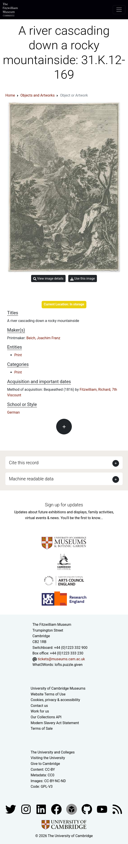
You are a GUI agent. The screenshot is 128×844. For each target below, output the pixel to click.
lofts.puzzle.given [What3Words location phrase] (68, 665)
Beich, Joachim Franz (43, 338)
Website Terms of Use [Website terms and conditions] (48, 694)
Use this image (82, 279)
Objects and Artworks (37, 95)
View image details (48, 279)
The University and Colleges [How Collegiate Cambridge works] (53, 752)
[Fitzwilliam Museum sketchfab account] (72, 809)
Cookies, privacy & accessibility (55, 700)
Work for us (40, 711)
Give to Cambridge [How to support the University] (45, 764)
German (13, 412)
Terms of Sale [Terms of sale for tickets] (42, 728)
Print (18, 355)
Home (10, 95)
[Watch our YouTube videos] (102, 809)
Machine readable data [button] (31, 478)
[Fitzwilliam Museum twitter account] (11, 809)
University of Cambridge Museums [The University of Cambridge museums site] (58, 688)
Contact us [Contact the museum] (39, 706)
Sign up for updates (64, 504)
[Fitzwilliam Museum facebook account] (41, 809)
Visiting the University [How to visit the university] (48, 758)
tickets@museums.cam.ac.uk (61, 659)
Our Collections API (46, 717)
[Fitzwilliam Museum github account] (87, 809)
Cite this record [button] (23, 462)
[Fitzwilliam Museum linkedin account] (56, 809)
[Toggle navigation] (119, 9)
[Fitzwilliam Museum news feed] (117, 809)
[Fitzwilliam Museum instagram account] (26, 809)
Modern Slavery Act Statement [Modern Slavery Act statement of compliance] (55, 723)
